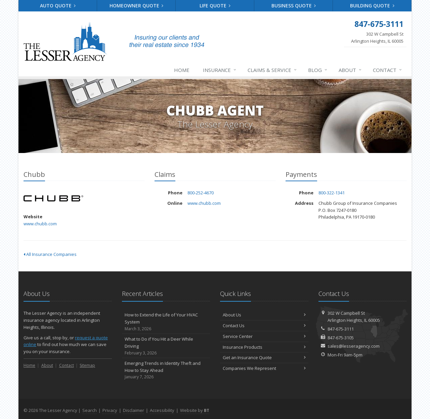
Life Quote (215, 5)
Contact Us (264, 325)
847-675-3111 (341, 329)
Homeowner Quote (137, 5)
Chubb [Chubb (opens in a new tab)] (54, 198)
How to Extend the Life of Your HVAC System (166, 322)
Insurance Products (264, 347)
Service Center (264, 336)
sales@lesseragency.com (354, 346)
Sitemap (87, 365)
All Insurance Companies (50, 254)
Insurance (220, 70)
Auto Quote (58, 5)
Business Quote (293, 5)
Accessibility (162, 410)
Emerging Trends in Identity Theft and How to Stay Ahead (166, 370)
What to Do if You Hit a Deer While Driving (166, 346)
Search (89, 410)
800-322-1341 (331, 193)
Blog (318, 70)
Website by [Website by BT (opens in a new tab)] (194, 410)
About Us (264, 315)
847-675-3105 (341, 338)
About (350, 70)
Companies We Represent (264, 368)
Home (181, 70)
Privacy (109, 410)
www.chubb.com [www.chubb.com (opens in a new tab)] (40, 224)
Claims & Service (272, 70)
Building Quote (372, 5)
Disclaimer (133, 410)
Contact (387, 70)
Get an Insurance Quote (264, 357)
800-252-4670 (200, 193)
